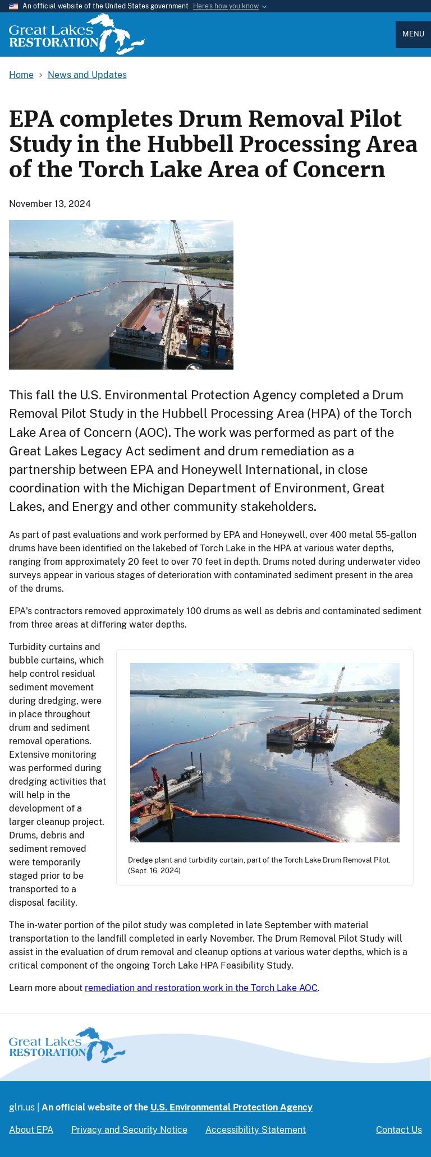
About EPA (31, 1129)
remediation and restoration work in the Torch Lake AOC (201, 988)
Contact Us (399, 1129)
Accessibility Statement (255, 1129)
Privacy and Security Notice (129, 1129)
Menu (413, 34)
